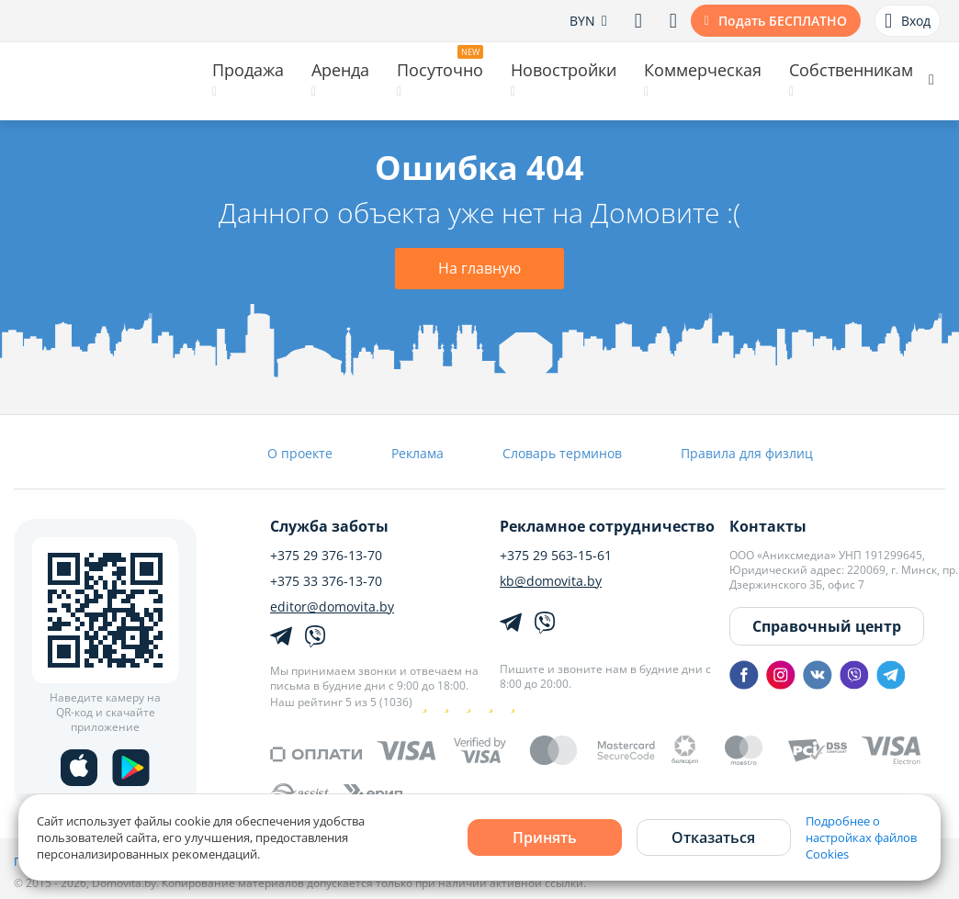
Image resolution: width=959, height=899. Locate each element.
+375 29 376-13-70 (326, 555)
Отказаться (713, 837)
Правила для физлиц (747, 453)
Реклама (417, 453)
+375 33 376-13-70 (326, 581)
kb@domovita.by (551, 581)
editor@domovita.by (332, 607)
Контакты (768, 526)
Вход (908, 21)
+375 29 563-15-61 (556, 555)
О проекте (300, 453)
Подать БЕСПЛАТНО (782, 20)
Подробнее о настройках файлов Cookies (861, 837)
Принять (545, 837)
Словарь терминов (562, 453)
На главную (479, 268)
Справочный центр (826, 626)
